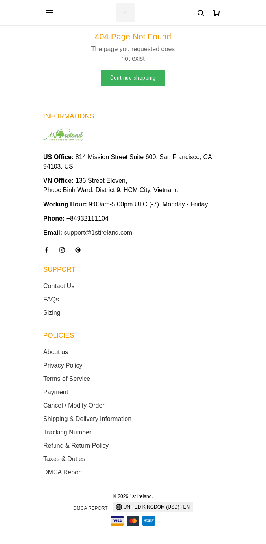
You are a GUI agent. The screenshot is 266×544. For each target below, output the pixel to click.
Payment (55, 392)
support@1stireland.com (98, 232)
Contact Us (58, 286)
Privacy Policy (63, 365)
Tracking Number (67, 432)
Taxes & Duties (64, 459)
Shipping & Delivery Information (87, 418)
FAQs (51, 299)
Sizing (52, 312)
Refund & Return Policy (76, 445)
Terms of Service (66, 378)
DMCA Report (62, 472)
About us (55, 352)
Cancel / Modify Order (74, 405)
